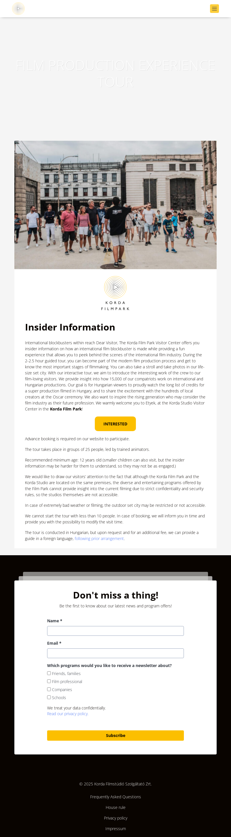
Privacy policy (115, 818)
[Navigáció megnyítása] (214, 8)
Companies (59, 689)
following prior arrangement (99, 538)
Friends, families (64, 673)
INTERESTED (115, 424)
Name (54, 620)
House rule (116, 807)
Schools (56, 697)
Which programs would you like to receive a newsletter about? (109, 665)
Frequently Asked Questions (115, 796)
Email (54, 643)
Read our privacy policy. (67, 713)
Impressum (115, 828)
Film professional (64, 681)
